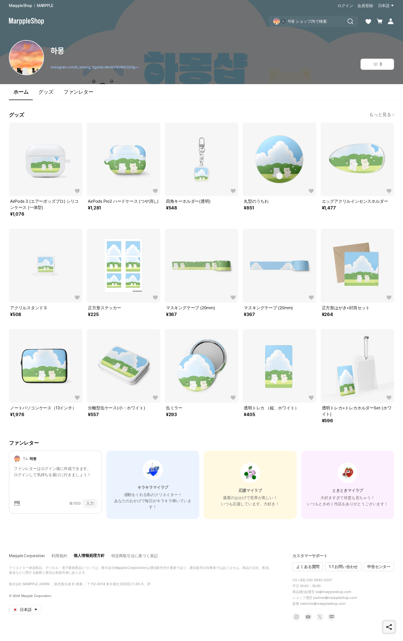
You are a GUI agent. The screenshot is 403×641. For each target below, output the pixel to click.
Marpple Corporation (27, 556)
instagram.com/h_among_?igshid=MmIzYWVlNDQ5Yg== (95, 67)
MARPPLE (45, 5)
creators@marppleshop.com (323, 604)
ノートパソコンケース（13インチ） (43, 408)
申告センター (378, 566)
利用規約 (59, 556)
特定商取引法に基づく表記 (134, 556)
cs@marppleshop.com (333, 592)
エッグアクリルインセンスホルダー (355, 201)
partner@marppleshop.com (335, 598)
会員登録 (365, 5)
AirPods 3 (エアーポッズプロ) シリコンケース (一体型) (44, 204)
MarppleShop (20, 5)
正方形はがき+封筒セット (346, 307)
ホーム (21, 94)
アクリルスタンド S (28, 307)
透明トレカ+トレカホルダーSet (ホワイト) (357, 411)
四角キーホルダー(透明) (188, 201)
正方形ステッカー (104, 307)
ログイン (345, 5)
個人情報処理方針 (89, 555)
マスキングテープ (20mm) (190, 307)
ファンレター (78, 92)
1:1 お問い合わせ (343, 566)
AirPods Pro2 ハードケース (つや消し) (123, 201)
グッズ (45, 92)
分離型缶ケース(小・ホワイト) (116, 408)
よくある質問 (307, 566)
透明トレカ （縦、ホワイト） (271, 408)
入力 (90, 503)
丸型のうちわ (256, 201)
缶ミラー (174, 408)
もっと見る (381, 114)
